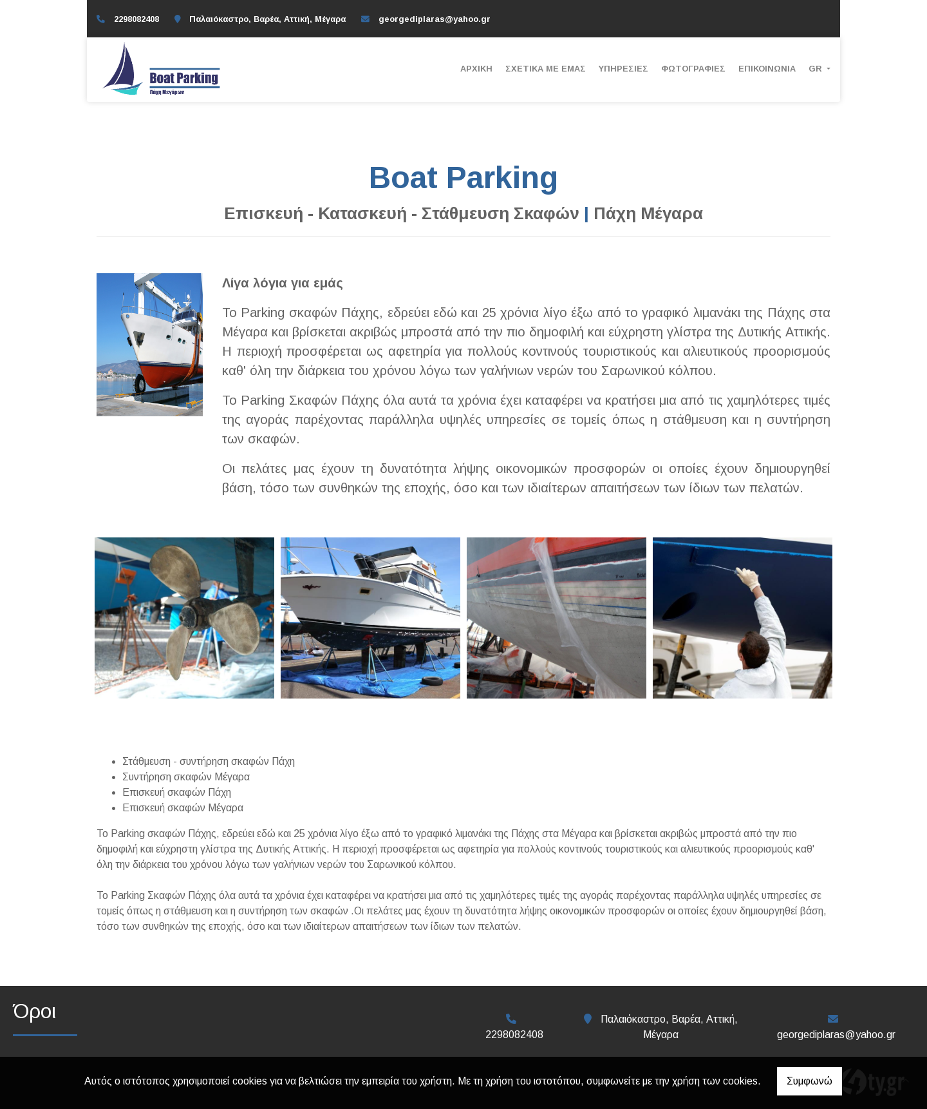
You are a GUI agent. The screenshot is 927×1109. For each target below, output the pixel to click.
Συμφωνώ (809, 1080)
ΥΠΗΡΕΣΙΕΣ (623, 68)
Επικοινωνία (767, 68)
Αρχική (476, 68)
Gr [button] (817, 68)
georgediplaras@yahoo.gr (435, 19)
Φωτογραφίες (693, 68)
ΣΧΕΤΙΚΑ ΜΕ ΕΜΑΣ (545, 68)
